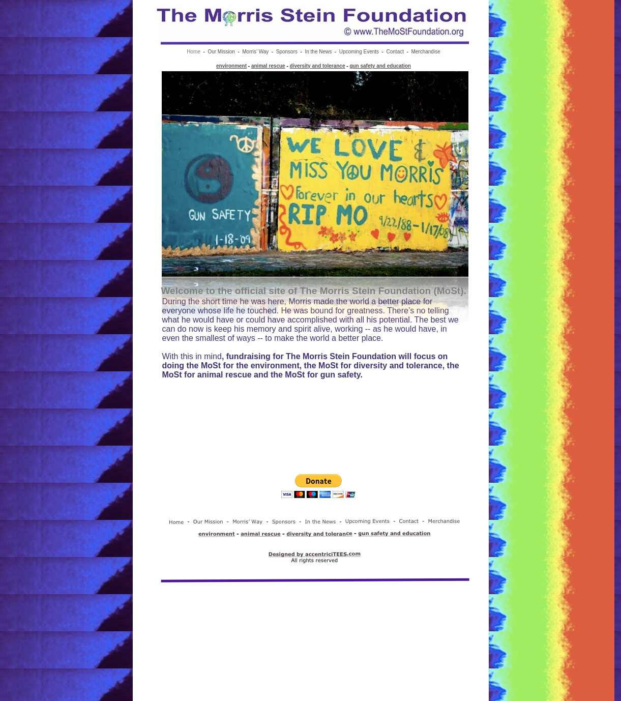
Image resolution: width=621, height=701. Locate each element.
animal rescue (268, 66)
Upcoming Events (359, 51)
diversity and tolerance (317, 66)
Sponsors (287, 51)
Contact (395, 51)
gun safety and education (380, 66)
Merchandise (425, 51)
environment (231, 66)
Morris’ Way (255, 51)
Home (193, 51)
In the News (318, 51)
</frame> (318, 493)
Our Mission (221, 51)
